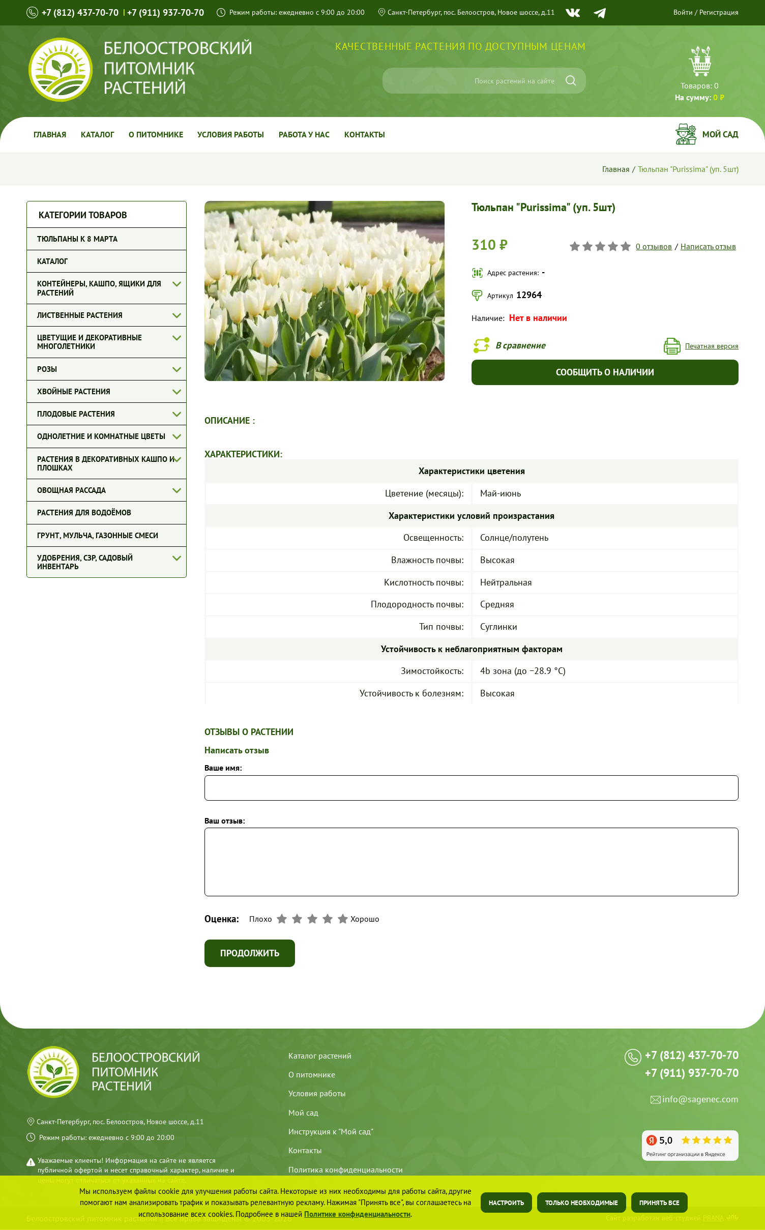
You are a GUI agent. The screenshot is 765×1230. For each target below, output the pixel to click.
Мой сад (720, 134)
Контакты (368, 134)
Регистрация (719, 12)
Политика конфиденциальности (345, 1170)
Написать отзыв (708, 246)
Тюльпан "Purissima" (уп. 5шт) (688, 169)
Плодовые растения (76, 414)
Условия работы (233, 134)
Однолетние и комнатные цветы (101, 436)
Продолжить (250, 953)
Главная (50, 134)
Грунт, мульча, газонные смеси (97, 535)
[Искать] (571, 80)
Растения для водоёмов (84, 512)
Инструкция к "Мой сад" (330, 1132)
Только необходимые (581, 1202)
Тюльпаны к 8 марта (77, 239)
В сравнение (521, 345)
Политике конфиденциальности (357, 1214)
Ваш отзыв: (224, 821)
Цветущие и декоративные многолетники (89, 342)
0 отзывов (654, 246)
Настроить (506, 1202)
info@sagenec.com (700, 1104)
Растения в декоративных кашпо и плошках (105, 463)
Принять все (659, 1202)
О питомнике (157, 134)
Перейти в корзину (699, 75)
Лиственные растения (80, 315)
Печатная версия (712, 346)
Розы (47, 369)
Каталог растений (319, 1056)
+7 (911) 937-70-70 (165, 12)
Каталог (98, 134)
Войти (683, 12)
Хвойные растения (73, 391)
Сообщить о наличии (605, 372)
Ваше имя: (223, 768)
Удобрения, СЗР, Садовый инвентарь (85, 562)
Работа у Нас (307, 134)
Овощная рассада (71, 490)
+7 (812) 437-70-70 (80, 12)
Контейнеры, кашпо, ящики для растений (99, 288)
